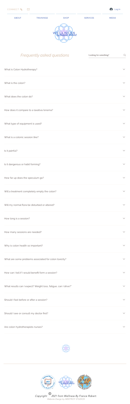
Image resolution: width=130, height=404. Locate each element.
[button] (17, 17)
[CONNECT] (14, 9)
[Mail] (28, 9)
